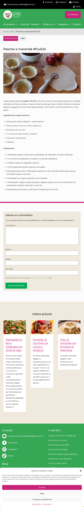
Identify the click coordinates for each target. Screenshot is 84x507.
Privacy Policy (34, 277)
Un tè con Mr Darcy (57, 463)
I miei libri (25, 24)
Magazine (63, 24)
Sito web (9, 269)
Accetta (42, 487)
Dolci (23, 38)
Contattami (73, 15)
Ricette (34, 24)
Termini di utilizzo (43, 277)
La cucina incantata (58, 449)
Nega (42, 493)
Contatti (77, 24)
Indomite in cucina (57, 440)
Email (8, 259)
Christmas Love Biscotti (59, 459)
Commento (10, 225)
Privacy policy (47, 504)
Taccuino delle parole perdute (62, 454)
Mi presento (9, 24)
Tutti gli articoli (10, 38)
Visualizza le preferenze (42, 499)
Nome (8, 249)
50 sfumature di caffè (58, 445)
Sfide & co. (48, 24)
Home (6, 32)
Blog (12, 32)
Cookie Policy (36, 504)
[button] (81, 471)
